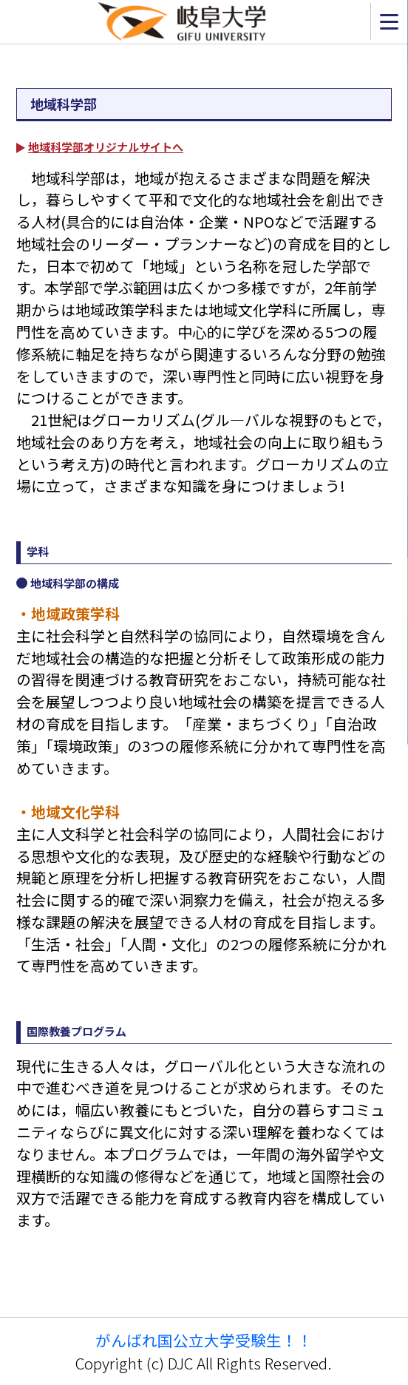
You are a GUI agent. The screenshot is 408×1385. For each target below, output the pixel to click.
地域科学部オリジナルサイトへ (105, 147)
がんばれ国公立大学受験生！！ (204, 1340)
